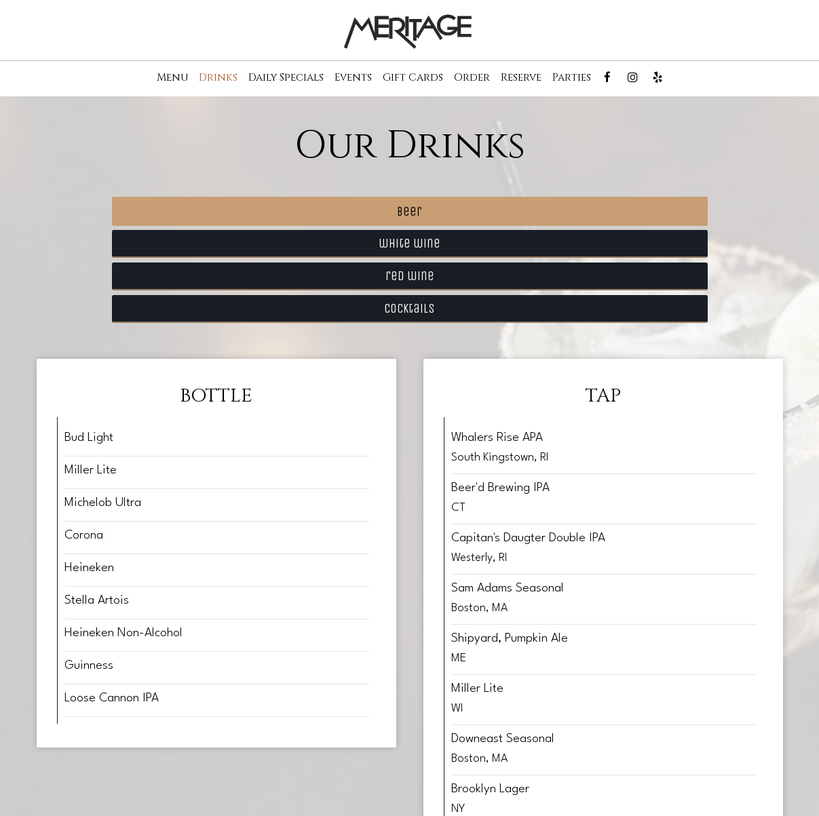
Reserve (521, 78)
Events (353, 78)
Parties (571, 78)
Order (472, 78)
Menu (172, 78)
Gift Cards (413, 78)
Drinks (218, 78)
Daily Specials (286, 78)
